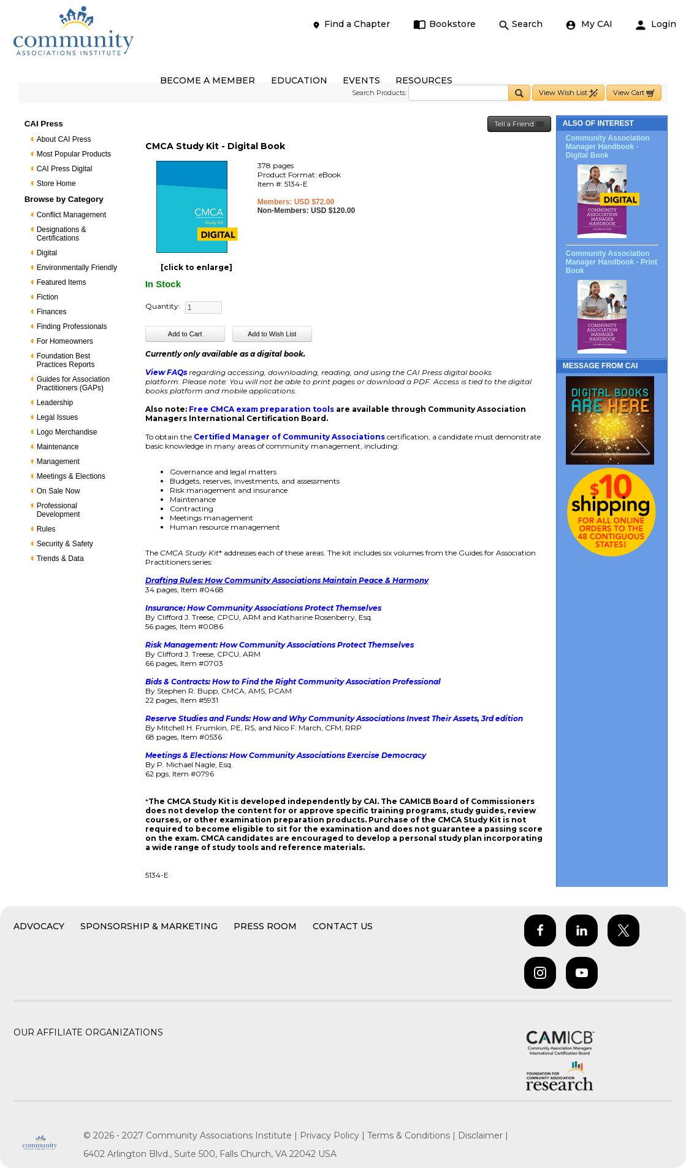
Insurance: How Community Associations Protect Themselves (263, 608)
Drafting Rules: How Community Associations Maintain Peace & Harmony (287, 580)
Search (521, 24)
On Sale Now (58, 491)
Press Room (265, 926)
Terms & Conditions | (412, 1135)
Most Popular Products (74, 154)
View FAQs (166, 372)
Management (58, 461)
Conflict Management (71, 215)
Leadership (55, 402)
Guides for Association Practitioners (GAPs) (73, 383)
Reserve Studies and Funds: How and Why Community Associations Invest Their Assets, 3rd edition (334, 718)
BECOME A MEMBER (207, 80)
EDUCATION (299, 80)
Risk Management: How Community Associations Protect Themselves (279, 644)
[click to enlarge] (196, 267)
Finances (52, 311)
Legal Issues (57, 417)
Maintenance (58, 447)
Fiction (47, 297)
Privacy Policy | (333, 1135)
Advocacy (38, 926)
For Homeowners (65, 341)
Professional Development (58, 510)
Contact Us (343, 926)
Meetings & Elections (71, 476)
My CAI (589, 24)
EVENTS (361, 80)
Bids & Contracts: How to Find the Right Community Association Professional (293, 681)
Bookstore (444, 24)
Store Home (56, 183)
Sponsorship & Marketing (149, 926)
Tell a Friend (519, 124)
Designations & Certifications (61, 233)
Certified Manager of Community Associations (289, 436)
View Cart (634, 93)
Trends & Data (60, 558)
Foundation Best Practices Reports (66, 360)
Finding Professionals (72, 326)
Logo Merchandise (67, 432)
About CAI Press (64, 139)
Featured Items (61, 282)
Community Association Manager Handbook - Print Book (611, 262)
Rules (46, 529)
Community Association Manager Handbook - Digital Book (608, 147)
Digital (47, 253)
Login (656, 24)
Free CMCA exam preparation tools (262, 409)
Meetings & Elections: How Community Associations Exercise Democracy (285, 755)
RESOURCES (423, 80)
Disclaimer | (483, 1135)
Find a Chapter (350, 24)
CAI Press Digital (65, 168)
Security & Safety (65, 544)
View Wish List (568, 93)
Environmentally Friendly (77, 267)
